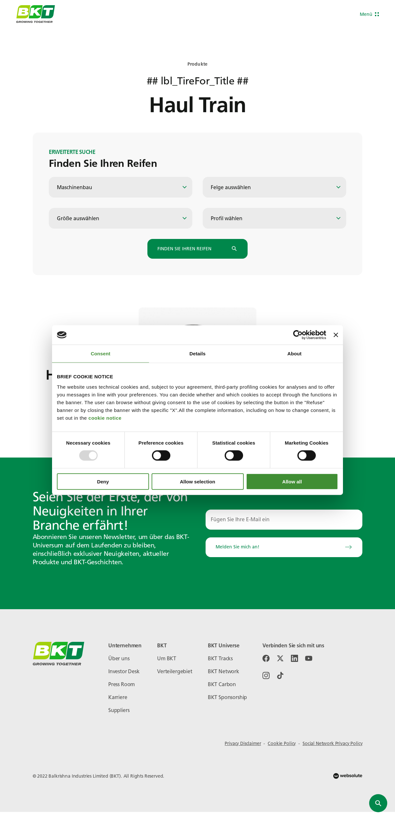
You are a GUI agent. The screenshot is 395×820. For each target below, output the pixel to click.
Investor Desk (124, 671)
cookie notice (105, 417)
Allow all (292, 481)
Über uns (119, 658)
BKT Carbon (222, 684)
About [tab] (294, 353)
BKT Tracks (220, 658)
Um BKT (166, 658)
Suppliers (119, 710)
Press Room (121, 684)
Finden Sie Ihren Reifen (197, 249)
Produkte (197, 64)
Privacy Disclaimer (243, 743)
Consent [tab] (101, 353)
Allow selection (197, 481)
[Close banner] (336, 335)
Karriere (117, 697)
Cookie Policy (282, 743)
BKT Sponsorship (227, 697)
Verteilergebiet (174, 671)
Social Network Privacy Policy (332, 743)
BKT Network (223, 671)
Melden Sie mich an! (284, 547)
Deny (103, 481)
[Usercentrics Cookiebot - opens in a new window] (298, 335)
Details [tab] (197, 353)
